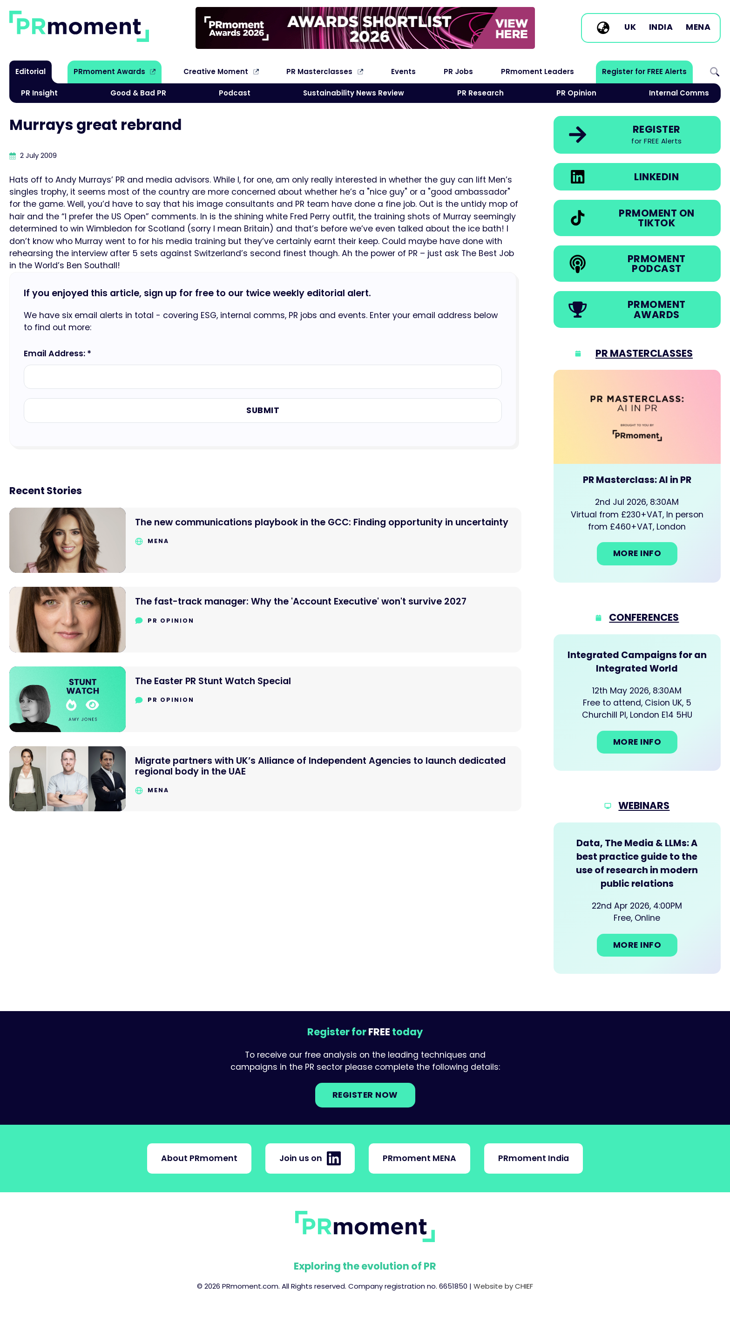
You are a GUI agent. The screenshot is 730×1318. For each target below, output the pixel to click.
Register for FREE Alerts (644, 71)
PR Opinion (576, 93)
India (661, 27)
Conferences (644, 617)
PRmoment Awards (109, 71)
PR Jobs (458, 71)
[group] (365, 28)
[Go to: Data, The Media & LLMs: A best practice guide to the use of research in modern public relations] (637, 898)
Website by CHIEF (503, 1286)
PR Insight (39, 93)
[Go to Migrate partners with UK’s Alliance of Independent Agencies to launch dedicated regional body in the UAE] (265, 779)
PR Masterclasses (319, 71)
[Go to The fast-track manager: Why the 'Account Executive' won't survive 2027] (265, 619)
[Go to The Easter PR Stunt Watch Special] (265, 699)
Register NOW (365, 1095)
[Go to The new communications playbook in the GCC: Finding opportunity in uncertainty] (265, 540)
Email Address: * (57, 353)
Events (403, 71)
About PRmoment (199, 1158)
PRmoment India (533, 1158)
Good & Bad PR (138, 93)
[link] (365, 28)
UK (630, 27)
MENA (698, 27)
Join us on (310, 1158)
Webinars (643, 805)
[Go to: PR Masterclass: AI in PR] (637, 476)
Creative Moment (215, 71)
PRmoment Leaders (537, 71)
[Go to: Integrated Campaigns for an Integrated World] (637, 702)
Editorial (30, 71)
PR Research (480, 93)
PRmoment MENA (419, 1158)
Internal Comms (679, 93)
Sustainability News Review (353, 93)
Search (715, 72)
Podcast (234, 93)
